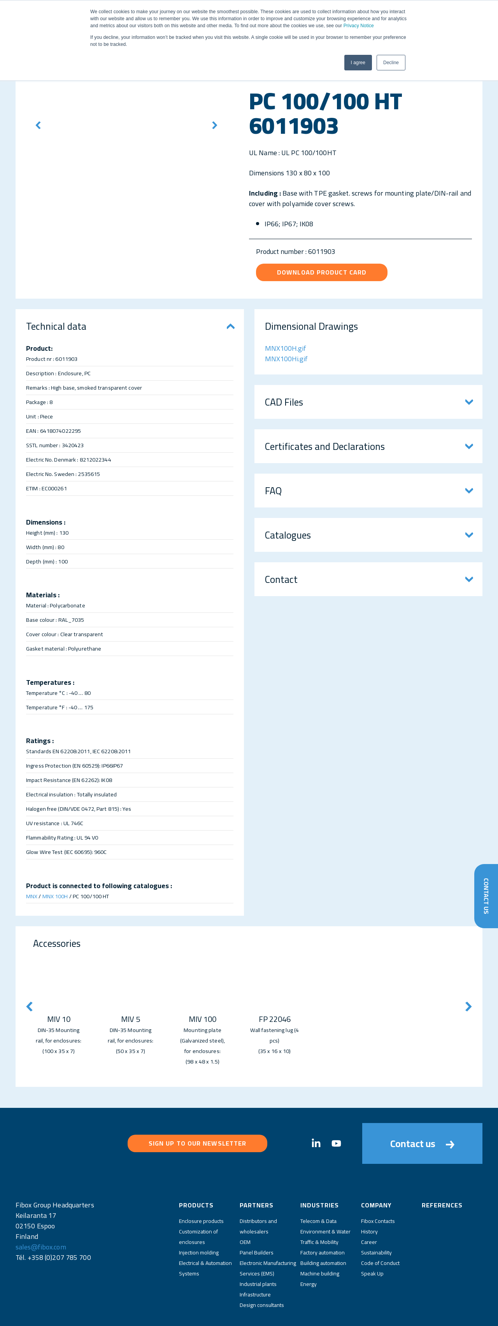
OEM (245, 1212)
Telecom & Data (318, 1191)
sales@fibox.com (41, 1217)
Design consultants (262, 1275)
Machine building (319, 1244)
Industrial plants (258, 1254)
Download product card (321, 272)
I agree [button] (358, 62)
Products (196, 1175)
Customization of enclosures (198, 1207)
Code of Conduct (380, 1233)
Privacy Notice (359, 25)
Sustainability (376, 1223)
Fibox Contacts (378, 1191)
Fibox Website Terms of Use (267, 1314)
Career (369, 1212)
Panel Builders (257, 1223)
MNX (31, 896)
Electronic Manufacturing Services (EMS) (268, 1238)
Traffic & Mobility (319, 1212)
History (369, 1202)
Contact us (422, 1128)
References (442, 1175)
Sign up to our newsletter (198, 1128)
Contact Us (485, 894)
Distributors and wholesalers (258, 1196)
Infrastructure (255, 1265)
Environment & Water (325, 1202)
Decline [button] (391, 62)
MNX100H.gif (285, 348)
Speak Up (372, 1244)
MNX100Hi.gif (286, 358)
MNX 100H (55, 896)
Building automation (323, 1233)
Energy (308, 1254)
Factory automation (322, 1223)
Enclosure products (201, 1191)
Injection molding (199, 1223)
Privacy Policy (214, 1314)
